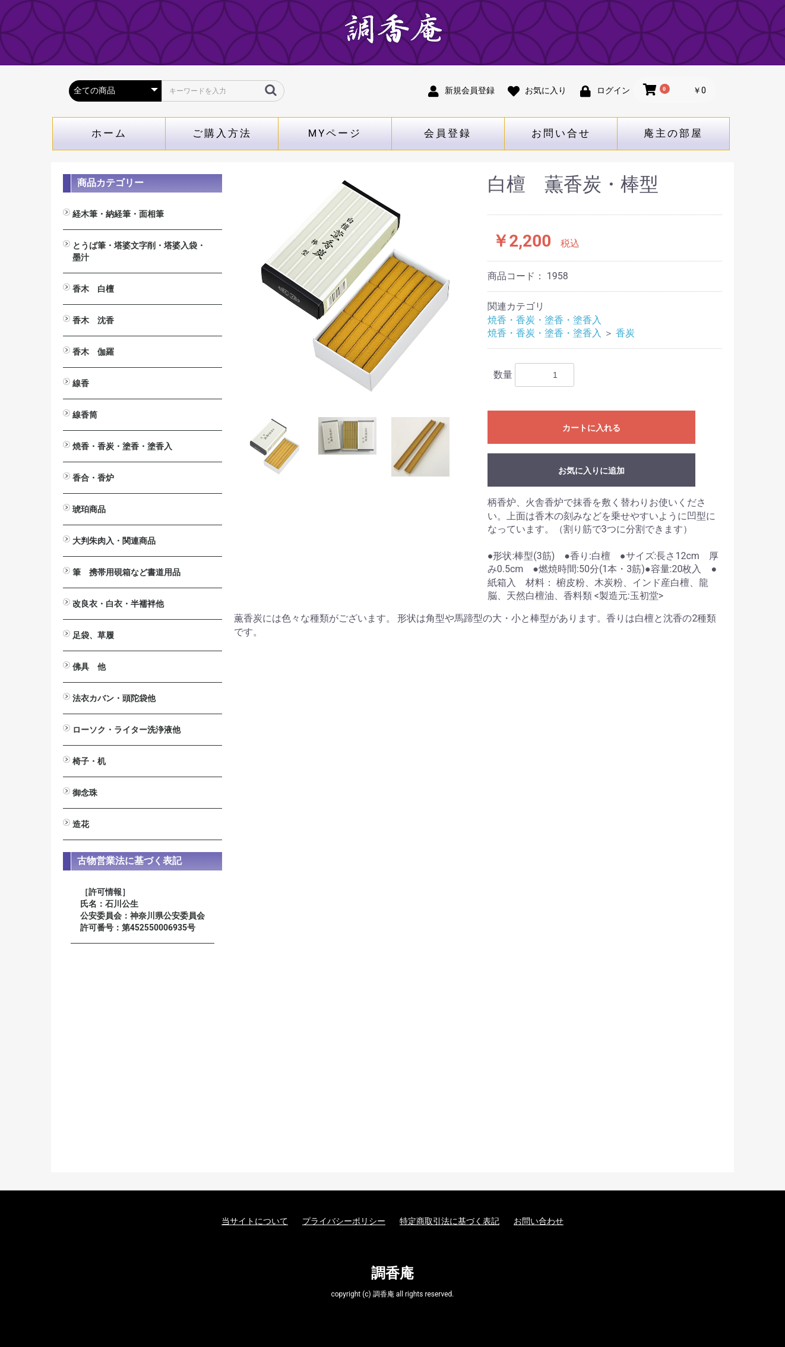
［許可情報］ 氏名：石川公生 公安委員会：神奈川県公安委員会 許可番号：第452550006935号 (142, 909)
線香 (80, 383)
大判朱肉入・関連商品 (114, 540)
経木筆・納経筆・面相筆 (118, 214)
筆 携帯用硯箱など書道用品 (126, 572)
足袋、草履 (93, 635)
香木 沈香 (93, 320)
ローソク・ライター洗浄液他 (126, 729)
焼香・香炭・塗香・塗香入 (122, 446)
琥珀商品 (89, 509)
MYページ (335, 133)
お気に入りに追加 (591, 470)
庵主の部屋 (673, 133)
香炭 (625, 333)
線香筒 (84, 414)
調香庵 (392, 1273)
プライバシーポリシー (343, 1221)
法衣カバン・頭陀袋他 (114, 698)
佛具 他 (89, 666)
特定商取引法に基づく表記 (449, 1221)
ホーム (109, 133)
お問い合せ (561, 133)
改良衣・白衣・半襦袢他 (118, 603)
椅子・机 (89, 761)
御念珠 (84, 792)
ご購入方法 (222, 133)
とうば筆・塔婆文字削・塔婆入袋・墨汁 (138, 251)
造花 (80, 824)
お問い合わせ (539, 1221)
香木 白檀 (93, 289)
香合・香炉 (93, 477)
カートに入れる (591, 428)
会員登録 (447, 133)
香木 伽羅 (93, 352)
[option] (356, 284)
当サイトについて (254, 1221)
